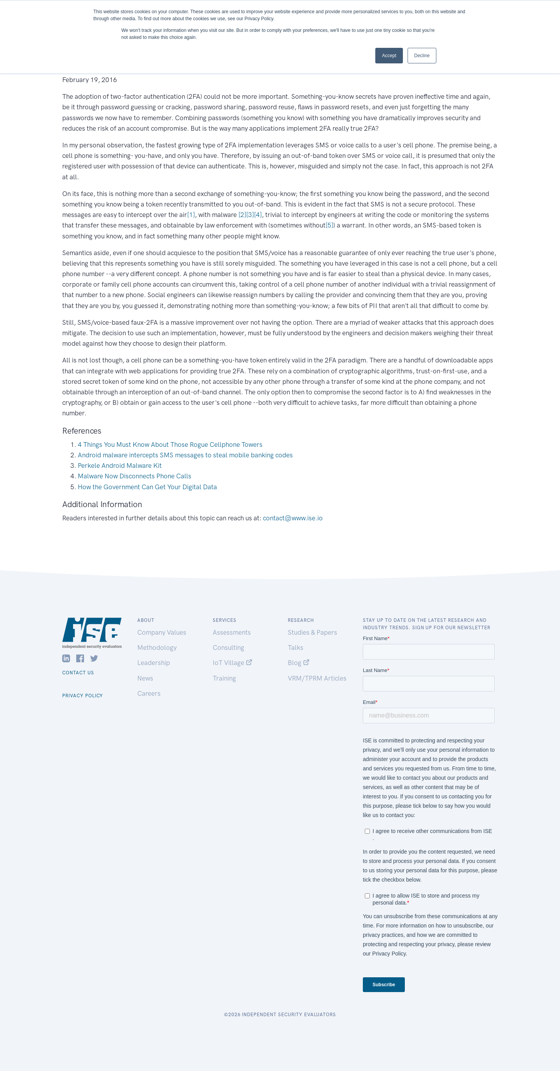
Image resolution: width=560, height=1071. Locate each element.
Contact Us (78, 673)
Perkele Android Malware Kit (120, 465)
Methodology (157, 647)
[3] (250, 215)
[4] (258, 215)
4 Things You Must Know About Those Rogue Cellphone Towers (170, 444)
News (145, 678)
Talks (295, 647)
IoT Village (232, 663)
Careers (149, 693)
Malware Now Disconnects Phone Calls (134, 476)
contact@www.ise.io (293, 518)
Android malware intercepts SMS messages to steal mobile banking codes (185, 455)
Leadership (153, 663)
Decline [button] (422, 55)
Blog (299, 663)
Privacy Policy (82, 695)
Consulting (228, 647)
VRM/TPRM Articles (317, 678)
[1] (191, 215)
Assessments (232, 632)
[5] (329, 225)
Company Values (161, 632)
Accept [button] (389, 55)
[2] (242, 215)
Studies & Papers (312, 632)
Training (224, 678)
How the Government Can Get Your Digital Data (147, 487)
